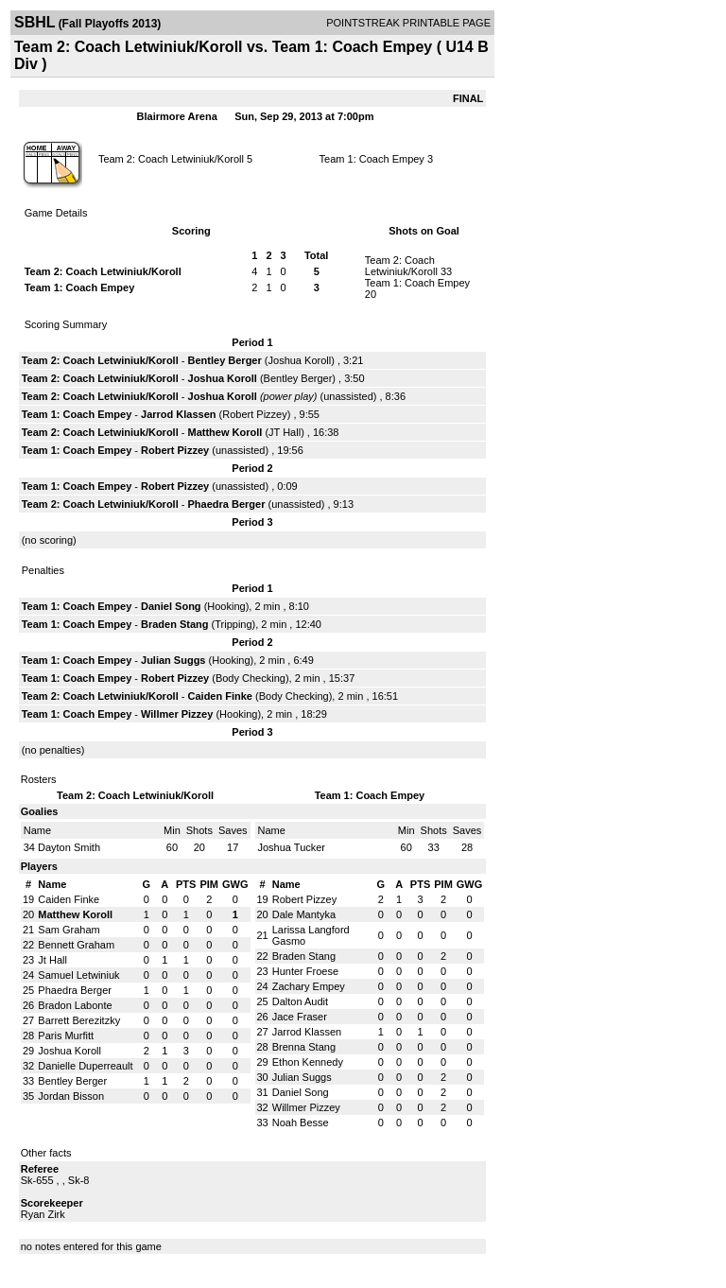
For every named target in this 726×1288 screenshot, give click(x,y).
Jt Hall (52, 960)
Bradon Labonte (75, 1005)
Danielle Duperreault (85, 1065)
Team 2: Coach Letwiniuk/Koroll (171, 159)
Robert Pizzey (254, 414)
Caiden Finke (220, 696)
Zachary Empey (308, 986)
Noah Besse (300, 1122)
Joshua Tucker (292, 847)
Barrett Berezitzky (79, 1020)
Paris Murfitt (66, 1035)
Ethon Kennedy (307, 1062)
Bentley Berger (225, 360)
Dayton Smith (69, 847)
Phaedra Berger (227, 504)
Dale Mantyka (304, 914)
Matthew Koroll (225, 432)
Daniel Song (171, 606)
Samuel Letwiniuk (78, 975)
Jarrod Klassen (178, 414)
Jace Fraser (299, 1016)
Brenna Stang (304, 1047)
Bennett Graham (76, 944)
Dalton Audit (300, 1001)
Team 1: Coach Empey (372, 159)
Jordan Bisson (71, 1096)
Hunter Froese (305, 971)
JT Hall (284, 432)
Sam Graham (68, 929)
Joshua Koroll (300, 360)
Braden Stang (175, 624)
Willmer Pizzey (177, 714)
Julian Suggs (173, 660)
